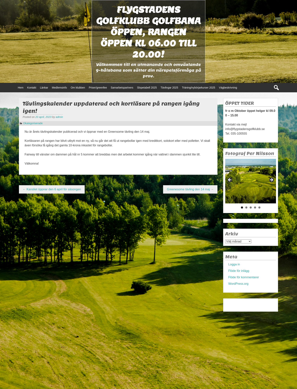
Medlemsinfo (59, 87)
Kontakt (31, 87)
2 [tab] (246, 207)
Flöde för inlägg (238, 270)
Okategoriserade (33, 123)
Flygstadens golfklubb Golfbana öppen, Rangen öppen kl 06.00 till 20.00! (148, 32)
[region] (250, 181)
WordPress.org (238, 283)
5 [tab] (259, 207)
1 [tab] (242, 207)
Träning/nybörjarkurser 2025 (198, 87)
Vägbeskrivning (228, 87)
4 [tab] (255, 207)
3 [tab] (251, 207)
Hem (20, 87)
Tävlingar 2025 (169, 87)
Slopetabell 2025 (147, 87)
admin (59, 116)
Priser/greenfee (98, 87)
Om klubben (78, 87)
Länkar (44, 87)
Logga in (234, 264)
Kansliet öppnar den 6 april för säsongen (52, 189)
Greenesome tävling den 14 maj (190, 189)
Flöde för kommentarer (243, 277)
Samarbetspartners (122, 87)
